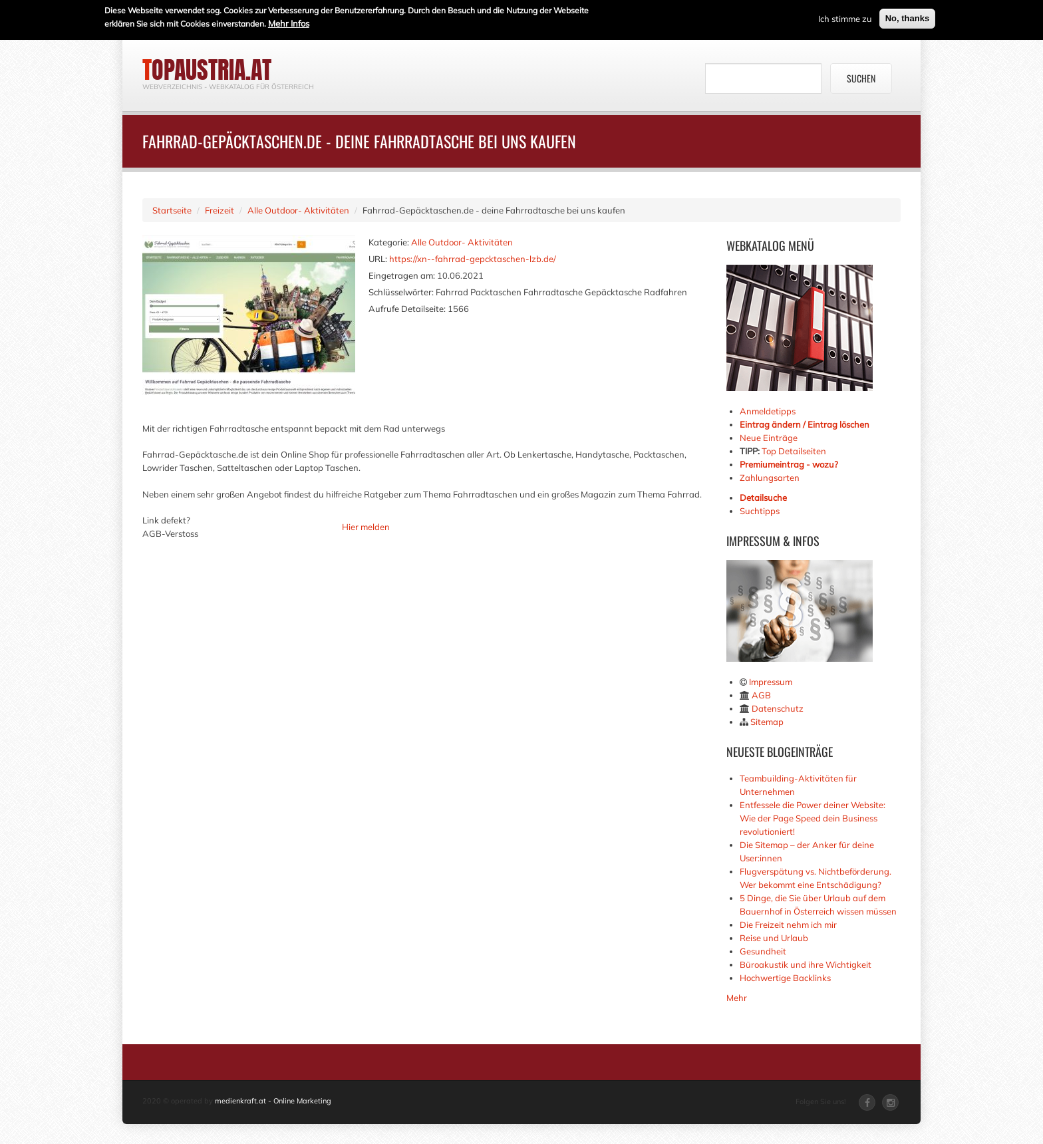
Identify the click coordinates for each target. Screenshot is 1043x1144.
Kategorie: (389, 242)
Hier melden (366, 526)
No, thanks (907, 18)
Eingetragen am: (402, 275)
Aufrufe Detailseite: (407, 308)
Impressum (770, 681)
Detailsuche (763, 497)
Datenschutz (778, 708)
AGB (761, 695)
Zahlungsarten (770, 477)
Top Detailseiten (794, 451)
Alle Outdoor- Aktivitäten (298, 210)
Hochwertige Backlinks (785, 977)
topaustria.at (206, 70)
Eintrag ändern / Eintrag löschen (804, 424)
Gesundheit (763, 951)
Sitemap (767, 721)
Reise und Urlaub (774, 937)
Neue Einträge (769, 437)
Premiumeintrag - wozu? (789, 464)
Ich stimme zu (845, 18)
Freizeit (219, 210)
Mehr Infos (288, 22)
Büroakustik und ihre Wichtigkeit (805, 964)
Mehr (736, 997)
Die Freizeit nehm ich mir (788, 924)
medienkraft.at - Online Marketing (273, 1100)
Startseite (172, 210)
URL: (378, 258)
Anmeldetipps (768, 411)
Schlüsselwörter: (401, 292)
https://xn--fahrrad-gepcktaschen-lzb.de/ (472, 258)
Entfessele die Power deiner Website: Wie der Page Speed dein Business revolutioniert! (812, 818)
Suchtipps (760, 510)
